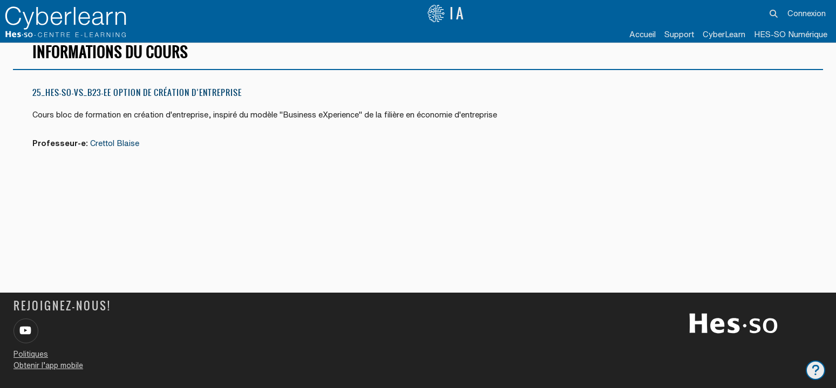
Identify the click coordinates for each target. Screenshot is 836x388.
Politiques (30, 354)
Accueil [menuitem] (642, 34)
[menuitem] (724, 35)
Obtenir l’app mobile (48, 365)
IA (446, 13)
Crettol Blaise (116, 153)
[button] (774, 13)
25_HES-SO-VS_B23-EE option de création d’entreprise (137, 102)
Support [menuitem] (679, 34)
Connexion (806, 13)
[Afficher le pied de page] (815, 370)
